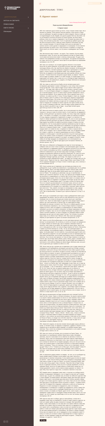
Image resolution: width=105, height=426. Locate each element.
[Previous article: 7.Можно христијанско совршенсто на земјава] (43, 420)
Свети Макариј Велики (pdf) (77, 22)
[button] (40, 3)
